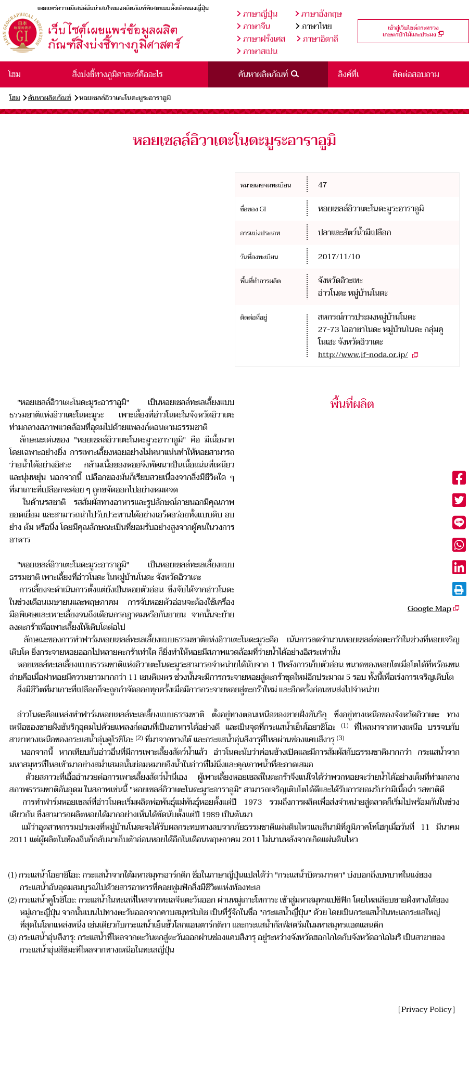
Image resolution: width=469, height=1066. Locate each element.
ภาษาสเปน (257, 51)
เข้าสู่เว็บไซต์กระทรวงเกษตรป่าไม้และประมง (413, 31)
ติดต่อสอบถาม (415, 74)
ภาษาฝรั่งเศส (261, 39)
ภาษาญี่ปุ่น (257, 14)
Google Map (429, 608)
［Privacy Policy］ (427, 1009)
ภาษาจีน (253, 26)
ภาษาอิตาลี (317, 39)
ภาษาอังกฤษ (318, 14)
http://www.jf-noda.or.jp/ (363, 354)
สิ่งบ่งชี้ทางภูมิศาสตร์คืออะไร (117, 74)
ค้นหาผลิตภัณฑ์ (49, 98)
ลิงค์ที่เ (348, 74)
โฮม (14, 98)
